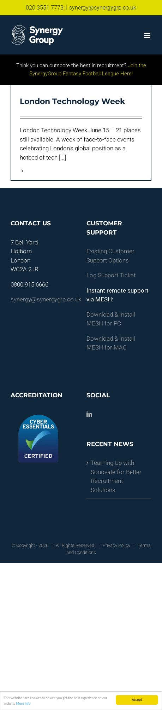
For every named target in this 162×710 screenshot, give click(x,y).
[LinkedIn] (89, 414)
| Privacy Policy (113, 545)
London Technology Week (72, 101)
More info (23, 703)
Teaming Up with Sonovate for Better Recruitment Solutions (116, 476)
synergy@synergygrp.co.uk (102, 7)
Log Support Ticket (111, 275)
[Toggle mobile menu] (147, 35)
